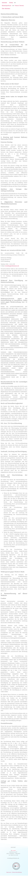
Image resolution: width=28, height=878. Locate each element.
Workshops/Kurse (6, 5)
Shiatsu (11, 2)
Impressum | (9, 872)
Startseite (4, 2)
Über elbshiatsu (6, 8)
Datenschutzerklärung (17, 872)
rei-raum (13, 850)
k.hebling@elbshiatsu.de (12, 266)
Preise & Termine (19, 5)
